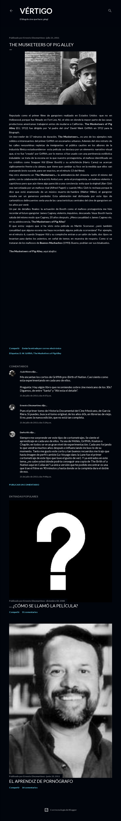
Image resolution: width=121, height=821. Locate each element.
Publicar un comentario (24, 484)
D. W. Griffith (25, 353)
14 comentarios (30, 787)
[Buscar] (110, 9)
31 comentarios (30, 612)
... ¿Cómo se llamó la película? (43, 605)
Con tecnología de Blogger (60, 810)
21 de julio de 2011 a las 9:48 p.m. (35, 476)
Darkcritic (25, 432)
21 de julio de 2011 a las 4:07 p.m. (35, 395)
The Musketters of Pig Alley (47, 353)
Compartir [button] (14, 348)
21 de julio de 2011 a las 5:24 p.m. (35, 422)
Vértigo (36, 10)
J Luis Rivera (26, 371)
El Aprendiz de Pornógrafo (41, 781)
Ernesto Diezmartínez (30, 405)
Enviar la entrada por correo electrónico (41, 348)
